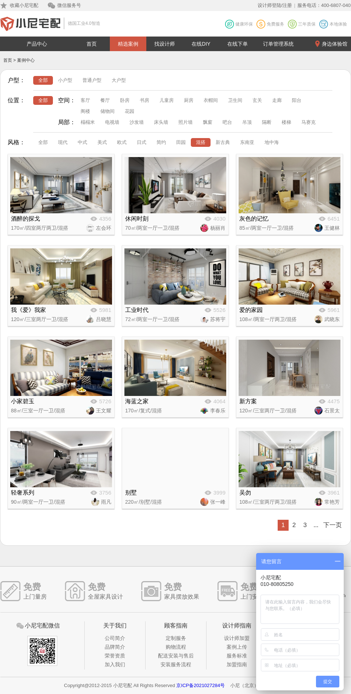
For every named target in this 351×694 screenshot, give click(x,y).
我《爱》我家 (28, 310)
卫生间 (235, 100)
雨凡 (106, 502)
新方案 (248, 401)
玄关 (257, 100)
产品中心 (37, 44)
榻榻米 (88, 122)
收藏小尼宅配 (24, 5)
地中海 (272, 142)
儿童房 (166, 100)
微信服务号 (69, 5)
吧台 (227, 122)
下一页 (332, 525)
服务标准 (237, 656)
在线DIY (201, 44)
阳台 (296, 100)
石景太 (332, 410)
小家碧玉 (22, 401)
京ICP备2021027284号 (200, 685)
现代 (63, 142)
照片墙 (185, 122)
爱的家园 (251, 310)
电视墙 (112, 122)
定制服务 (176, 638)
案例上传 (237, 647)
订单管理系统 (278, 44)
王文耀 (103, 410)
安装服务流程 (176, 664)
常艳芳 (332, 502)
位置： (16, 100)
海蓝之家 (136, 401)
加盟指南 (237, 664)
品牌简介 (115, 647)
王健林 (332, 228)
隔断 (266, 122)
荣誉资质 (115, 656)
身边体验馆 (334, 44)
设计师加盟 (237, 638)
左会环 (103, 228)
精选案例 (128, 44)
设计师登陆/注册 (275, 5)
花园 (129, 111)
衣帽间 (211, 100)
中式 (82, 142)
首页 (91, 44)
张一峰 (217, 502)
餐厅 (105, 100)
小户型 (65, 80)
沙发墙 (137, 122)
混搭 (200, 142)
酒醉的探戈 (25, 219)
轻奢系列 (22, 492)
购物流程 (176, 647)
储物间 (107, 111)
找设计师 (164, 44)
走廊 (277, 100)
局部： (67, 122)
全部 (43, 80)
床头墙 (161, 122)
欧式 (122, 142)
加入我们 (115, 664)
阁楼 (85, 111)
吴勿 (245, 492)
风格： (16, 142)
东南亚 (247, 142)
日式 (141, 142)
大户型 (119, 80)
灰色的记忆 (254, 219)
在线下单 (237, 44)
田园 (181, 142)
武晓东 (332, 319)
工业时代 (136, 310)
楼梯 (286, 122)
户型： (16, 80)
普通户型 (91, 80)
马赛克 (308, 122)
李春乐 (217, 410)
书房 (144, 100)
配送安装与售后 (176, 656)
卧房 (125, 100)
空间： (67, 100)
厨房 (188, 100)
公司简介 (115, 638)
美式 (102, 142)
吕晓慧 (103, 319)
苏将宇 (217, 319)
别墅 (131, 492)
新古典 (223, 142)
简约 (161, 142)
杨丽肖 (217, 228)
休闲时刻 (136, 219)
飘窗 (207, 122)
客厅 (85, 100)
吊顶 (247, 122)
